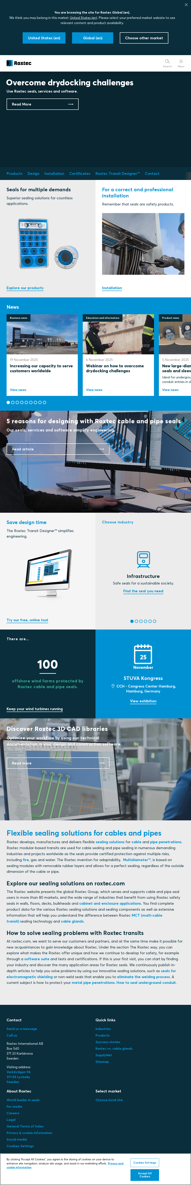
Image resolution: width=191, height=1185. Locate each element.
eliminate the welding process (143, 976)
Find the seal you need (143, 591)
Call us (12, 1035)
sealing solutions (110, 841)
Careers (13, 1113)
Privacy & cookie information (29, 1133)
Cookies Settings (20, 1146)
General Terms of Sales (25, 1126)
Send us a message (22, 1029)
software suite (36, 959)
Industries (103, 1029)
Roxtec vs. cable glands (114, 1048)
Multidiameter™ (137, 859)
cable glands (72, 921)
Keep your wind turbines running (35, 708)
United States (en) (83, 18)
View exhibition (143, 701)
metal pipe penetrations (93, 982)
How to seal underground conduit (146, 982)
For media (14, 1106)
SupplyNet (104, 1055)
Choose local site (109, 1100)
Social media (17, 1139)
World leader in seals (23, 1100)
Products (103, 1035)
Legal (11, 1120)
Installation (112, 287)
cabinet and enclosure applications (110, 903)
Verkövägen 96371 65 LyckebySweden (19, 1077)
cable (136, 841)
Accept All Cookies (145, 1176)
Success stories (108, 1042)
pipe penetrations (165, 841)
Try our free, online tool (27, 620)
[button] (8, 402)
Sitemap (102, 1062)
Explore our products (25, 287)
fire (26, 859)
